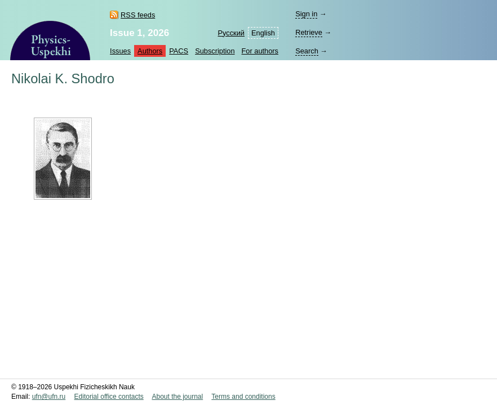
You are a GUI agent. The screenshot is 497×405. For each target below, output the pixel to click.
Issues (120, 51)
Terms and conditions (243, 396)
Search (306, 51)
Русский (231, 33)
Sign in (306, 14)
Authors (149, 51)
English (263, 33)
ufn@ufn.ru (49, 396)
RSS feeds (138, 15)
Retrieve (308, 32)
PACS (178, 51)
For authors (260, 51)
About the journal (177, 396)
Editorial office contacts (109, 396)
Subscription (214, 51)
